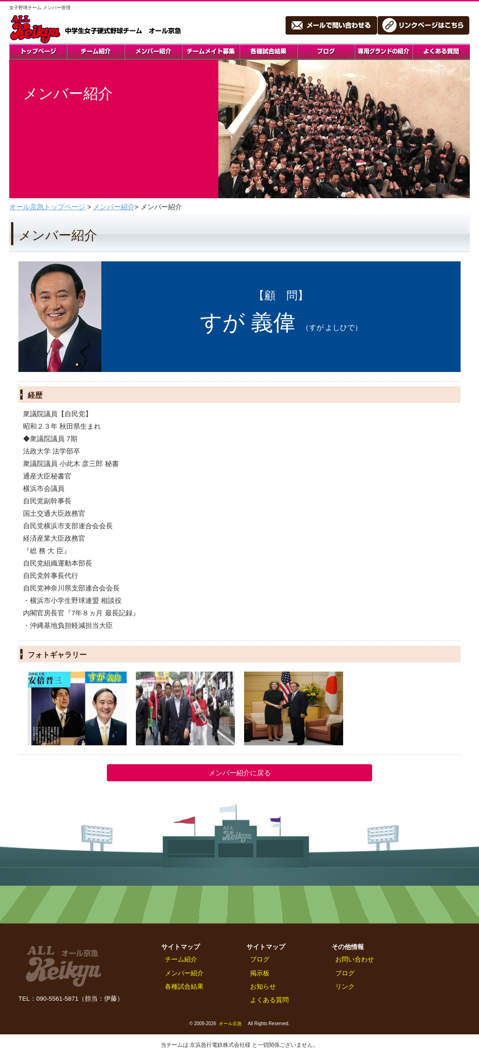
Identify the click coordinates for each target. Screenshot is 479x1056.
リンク (345, 986)
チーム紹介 (181, 959)
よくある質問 (269, 1000)
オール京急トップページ (47, 207)
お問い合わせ (354, 959)
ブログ (259, 959)
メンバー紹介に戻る (240, 773)
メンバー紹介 (113, 207)
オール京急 (230, 1023)
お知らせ (263, 986)
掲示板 (259, 973)
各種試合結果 (184, 986)
